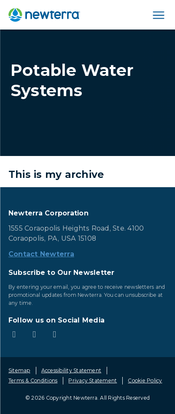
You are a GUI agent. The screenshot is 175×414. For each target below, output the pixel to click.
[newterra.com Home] (44, 15)
